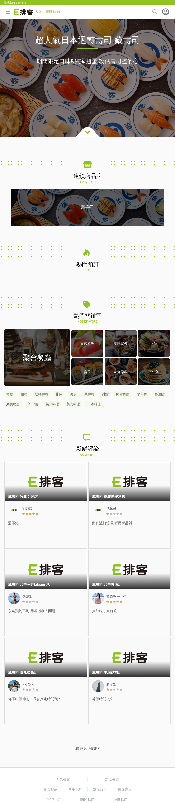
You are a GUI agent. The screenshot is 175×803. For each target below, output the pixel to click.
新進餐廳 (112, 779)
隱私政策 (100, 789)
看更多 (87, 748)
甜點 (105, 394)
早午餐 (142, 394)
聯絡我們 (120, 799)
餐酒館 (160, 394)
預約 (24, 394)
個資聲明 (124, 789)
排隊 (59, 394)
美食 (73, 394)
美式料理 (73, 404)
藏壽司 (89, 394)
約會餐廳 (122, 394)
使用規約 (75, 789)
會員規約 (50, 789)
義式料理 (52, 404)
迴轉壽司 (41, 394)
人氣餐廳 (63, 779)
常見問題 (54, 799)
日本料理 (94, 404)
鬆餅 (9, 394)
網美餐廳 (13, 404)
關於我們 (87, 799)
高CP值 (32, 404)
